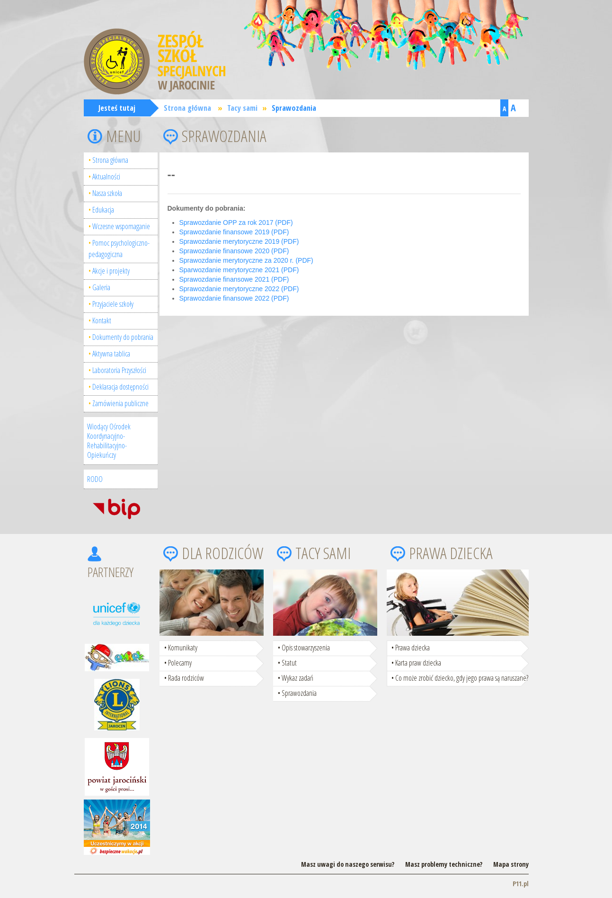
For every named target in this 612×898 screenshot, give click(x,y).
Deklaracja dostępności (120, 387)
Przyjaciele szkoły (112, 304)
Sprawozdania (294, 108)
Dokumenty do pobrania (122, 337)
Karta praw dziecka (418, 663)
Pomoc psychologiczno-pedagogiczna (119, 248)
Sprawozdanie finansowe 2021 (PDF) (234, 279)
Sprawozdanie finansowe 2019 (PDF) (234, 232)
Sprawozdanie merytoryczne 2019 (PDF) (239, 241)
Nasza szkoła (107, 193)
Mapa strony (511, 864)
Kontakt (101, 320)
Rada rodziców (186, 678)
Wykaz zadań (297, 678)
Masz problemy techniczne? (443, 864)
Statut (289, 663)
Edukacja (103, 209)
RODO (95, 479)
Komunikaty (182, 647)
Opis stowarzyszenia (306, 647)
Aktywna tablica (111, 353)
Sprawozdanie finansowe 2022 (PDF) (234, 298)
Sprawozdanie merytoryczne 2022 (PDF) (239, 289)
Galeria (101, 287)
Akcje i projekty (111, 271)
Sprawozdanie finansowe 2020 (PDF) (234, 251)
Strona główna (187, 108)
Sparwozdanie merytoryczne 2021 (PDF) (239, 270)
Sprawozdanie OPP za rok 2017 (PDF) (236, 222)
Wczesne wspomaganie (121, 226)
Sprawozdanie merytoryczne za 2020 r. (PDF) (246, 260)
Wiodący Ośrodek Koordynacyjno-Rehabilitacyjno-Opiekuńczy (109, 440)
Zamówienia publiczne (120, 403)
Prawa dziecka (412, 647)
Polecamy (180, 663)
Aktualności (106, 176)
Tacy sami (242, 108)
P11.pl (521, 883)
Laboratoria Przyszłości (119, 370)
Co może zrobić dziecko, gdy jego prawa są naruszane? (461, 678)
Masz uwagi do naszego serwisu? (347, 864)
